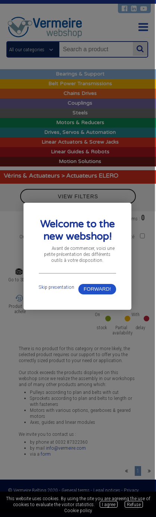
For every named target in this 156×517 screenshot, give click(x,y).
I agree (108, 504)
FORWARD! (98, 291)
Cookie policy (78, 510)
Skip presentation (57, 289)
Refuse (134, 504)
